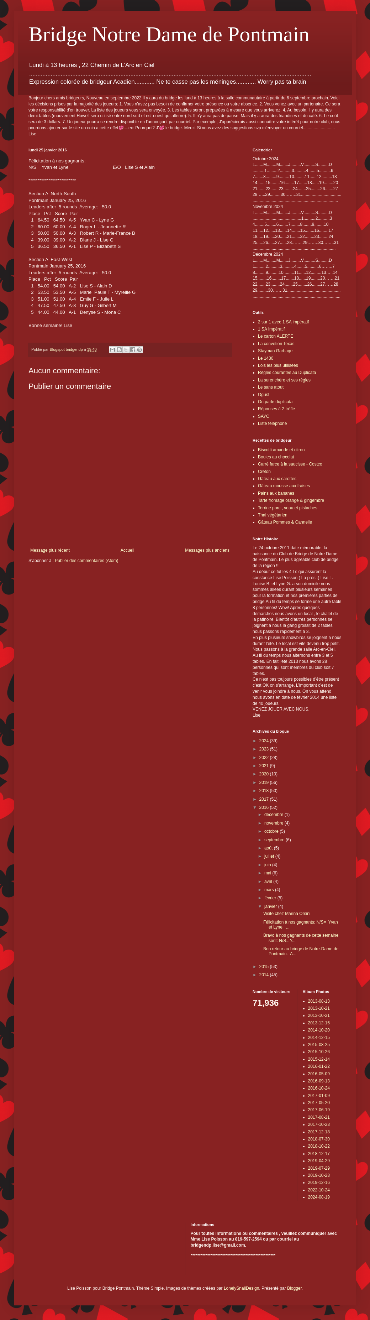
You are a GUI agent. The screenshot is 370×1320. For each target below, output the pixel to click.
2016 (264, 807)
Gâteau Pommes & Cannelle (285, 522)
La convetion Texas (276, 343)
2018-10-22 (319, 1146)
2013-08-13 (319, 1001)
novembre (274, 823)
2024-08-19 (319, 1197)
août (269, 848)
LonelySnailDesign (241, 1288)
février (271, 897)
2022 (264, 757)
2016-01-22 (319, 1066)
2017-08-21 (319, 1117)
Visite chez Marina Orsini (287, 913)
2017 (264, 799)
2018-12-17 (319, 1153)
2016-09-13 (319, 1081)
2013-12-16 (319, 1022)
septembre (275, 839)
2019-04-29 (319, 1160)
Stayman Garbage (275, 350)
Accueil (127, 550)
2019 (264, 782)
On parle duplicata (275, 401)
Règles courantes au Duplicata (287, 372)
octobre (272, 831)
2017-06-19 (319, 1109)
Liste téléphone (272, 423)
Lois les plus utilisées (278, 365)
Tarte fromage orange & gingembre (291, 500)
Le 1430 (265, 358)
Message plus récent (50, 550)
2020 (264, 773)
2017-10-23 (319, 1124)
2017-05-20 (319, 1102)
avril (268, 881)
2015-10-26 (319, 1051)
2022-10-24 (319, 1190)
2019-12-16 (319, 1182)
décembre (274, 814)
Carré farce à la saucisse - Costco (290, 464)
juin (268, 864)
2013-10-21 (319, 1008)
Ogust (263, 394)
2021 (264, 765)
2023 (264, 749)
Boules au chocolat (276, 456)
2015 (264, 966)
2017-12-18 (319, 1131)
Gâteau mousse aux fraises (284, 485)
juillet (269, 856)
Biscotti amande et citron (281, 449)
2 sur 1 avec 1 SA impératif (283, 321)
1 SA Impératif (271, 329)
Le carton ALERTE (275, 336)
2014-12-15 (319, 1037)
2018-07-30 (319, 1139)
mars (269, 889)
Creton (264, 471)
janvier (271, 906)
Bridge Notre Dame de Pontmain (169, 34)
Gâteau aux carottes (277, 478)
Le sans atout (271, 387)
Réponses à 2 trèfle (276, 408)
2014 (264, 974)
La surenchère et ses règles (284, 380)
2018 (264, 790)
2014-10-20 (319, 1030)
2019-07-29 (319, 1168)
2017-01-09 (319, 1095)
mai (268, 873)
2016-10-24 (319, 1088)
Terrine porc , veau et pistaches (287, 507)
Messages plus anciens (207, 550)
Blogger (294, 1288)
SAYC (263, 416)
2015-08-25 (319, 1044)
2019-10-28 (319, 1175)
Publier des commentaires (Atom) (86, 560)
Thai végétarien (272, 515)
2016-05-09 (319, 1073)
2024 (264, 740)
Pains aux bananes (276, 493)
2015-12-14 (319, 1059)
